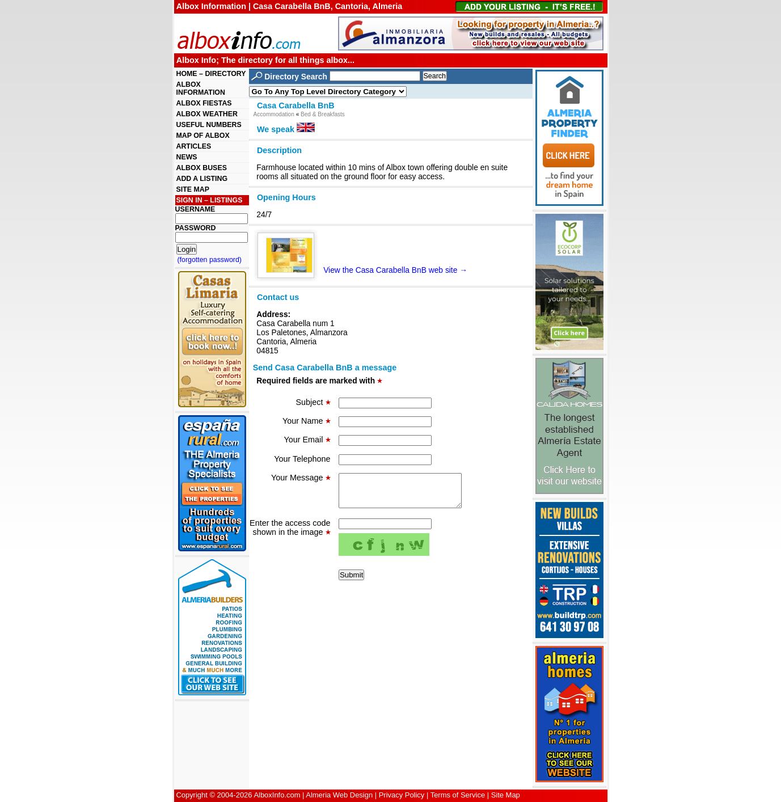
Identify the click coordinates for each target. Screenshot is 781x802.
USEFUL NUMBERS (209, 125)
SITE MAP (192, 189)
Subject (313, 402)
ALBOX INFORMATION (200, 88)
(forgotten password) (210, 260)
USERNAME (195, 209)
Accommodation (274, 114)
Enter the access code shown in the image (290, 534)
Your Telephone (302, 458)
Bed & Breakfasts (323, 114)
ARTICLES (194, 146)
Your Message (300, 477)
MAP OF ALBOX (203, 136)
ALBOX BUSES (201, 168)
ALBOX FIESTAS (204, 103)
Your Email (307, 439)
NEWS (186, 157)
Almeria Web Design (339, 795)
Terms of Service (457, 795)
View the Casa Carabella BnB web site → (366, 270)
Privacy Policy (402, 795)
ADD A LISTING (202, 179)
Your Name (306, 420)
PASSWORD (195, 228)
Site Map (505, 795)
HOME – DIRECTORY (211, 74)
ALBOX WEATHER (207, 114)
